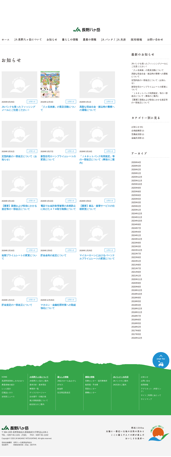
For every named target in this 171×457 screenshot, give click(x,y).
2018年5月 (136, 323)
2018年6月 (136, 319)
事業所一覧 (34, 389)
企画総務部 (136, 130)
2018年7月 (136, 316)
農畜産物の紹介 (8, 385)
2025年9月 (136, 188)
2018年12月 (136, 308)
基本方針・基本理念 (38, 385)
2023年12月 (136, 239)
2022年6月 (136, 257)
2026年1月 (136, 173)
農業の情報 (89, 377)
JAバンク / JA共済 (120, 377)
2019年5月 (136, 301)
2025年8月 (136, 191)
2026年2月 (136, 169)
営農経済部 (136, 134)
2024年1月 (136, 235)
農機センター (90, 393)
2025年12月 (136, 177)
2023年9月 (136, 243)
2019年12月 (136, 290)
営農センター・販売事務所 (96, 381)
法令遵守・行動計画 (38, 397)
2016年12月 (136, 338)
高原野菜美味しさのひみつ (13, 381)
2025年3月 (136, 202)
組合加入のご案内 (37, 404)
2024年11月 (136, 217)
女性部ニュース (8, 397)
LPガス (60, 385)
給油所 (60, 389)
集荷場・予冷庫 (91, 385)
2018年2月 (136, 327)
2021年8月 (136, 265)
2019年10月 (136, 294)
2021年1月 (136, 276)
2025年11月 (136, 180)
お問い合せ (145, 381)
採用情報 (144, 385)
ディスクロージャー (38, 393)
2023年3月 (136, 246)
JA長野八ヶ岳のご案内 (39, 381)
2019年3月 (136, 305)
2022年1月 (136, 261)
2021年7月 (136, 268)
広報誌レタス (7, 393)
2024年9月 (136, 224)
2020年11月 (136, 279)
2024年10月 (136, 221)
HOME (4, 377)
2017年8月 (136, 330)
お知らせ (135, 127)
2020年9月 (136, 283)
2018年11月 (136, 312)
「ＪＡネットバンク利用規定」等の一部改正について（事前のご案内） (97, 159)
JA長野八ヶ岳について (39, 377)
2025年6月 (136, 195)
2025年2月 (136, 206)
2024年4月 (136, 232)
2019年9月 (136, 297)
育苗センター (90, 389)
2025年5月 (136, 199)
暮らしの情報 (62, 377)
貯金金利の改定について (53, 255)
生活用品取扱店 (63, 393)
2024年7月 (136, 228)
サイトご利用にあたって (151, 395)
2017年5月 (136, 334)
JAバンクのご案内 (120, 381)
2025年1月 (136, 210)
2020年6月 (136, 287)
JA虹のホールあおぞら (66, 381)
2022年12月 (136, 250)
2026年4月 (136, 162)
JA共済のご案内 (119, 385)
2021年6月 (136, 272)
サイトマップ (146, 399)
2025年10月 (136, 184)
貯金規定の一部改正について (17, 305)
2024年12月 (136, 213)
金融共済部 (136, 138)
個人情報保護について (39, 400)
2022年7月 (136, 254)
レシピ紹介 (6, 389)
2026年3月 (136, 166)
